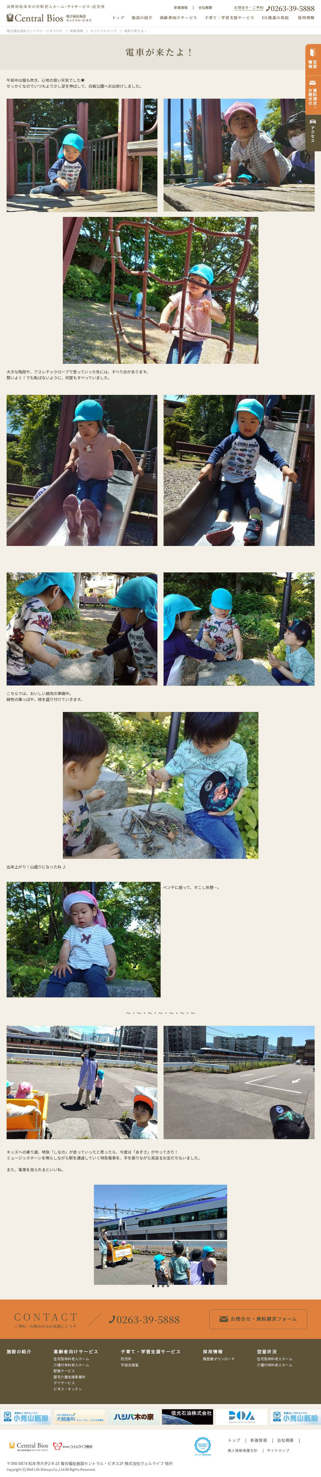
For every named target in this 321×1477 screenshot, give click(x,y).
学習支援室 (130, 1364)
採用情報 (306, 17)
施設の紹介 (142, 17)
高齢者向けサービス (178, 17)
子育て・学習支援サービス (230, 17)
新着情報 (181, 7)
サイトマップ (278, 1450)
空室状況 (267, 1351)
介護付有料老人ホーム (71, 1364)
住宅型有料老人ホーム (71, 1358)
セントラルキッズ (103, 30)
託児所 (126, 1358)
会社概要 (205, 7)
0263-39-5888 (293, 8)
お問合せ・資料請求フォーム (258, 1318)
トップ (118, 17)
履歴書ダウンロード (219, 1358)
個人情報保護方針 (243, 1450)
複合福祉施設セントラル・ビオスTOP (35, 30)
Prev (100, 1235)
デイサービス (64, 1382)
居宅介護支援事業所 (70, 1376)
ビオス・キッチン (68, 1388)
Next (221, 1235)
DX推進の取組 (275, 17)
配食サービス (64, 1370)
